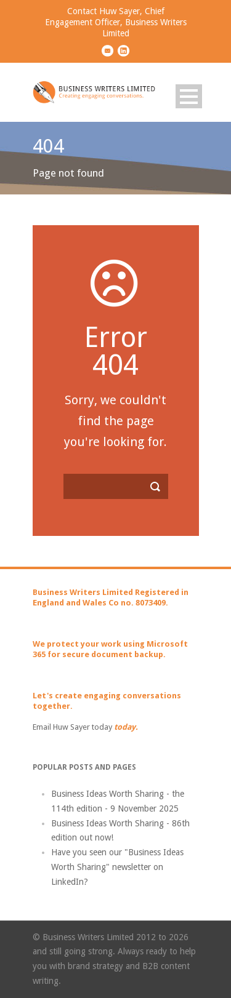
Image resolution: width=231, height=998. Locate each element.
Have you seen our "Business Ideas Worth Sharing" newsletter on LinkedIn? (117, 867)
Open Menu (189, 96)
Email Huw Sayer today (72, 727)
